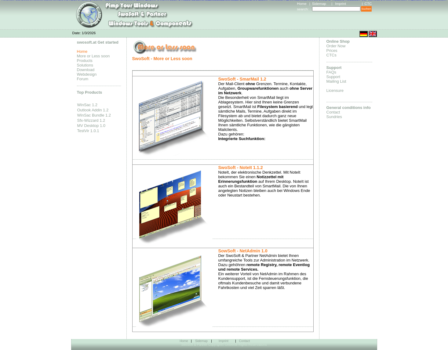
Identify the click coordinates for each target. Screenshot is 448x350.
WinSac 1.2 (87, 105)
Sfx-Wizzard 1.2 (91, 120)
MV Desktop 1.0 (91, 125)
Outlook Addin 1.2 (93, 110)
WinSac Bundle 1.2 (94, 115)
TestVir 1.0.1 (88, 130)
